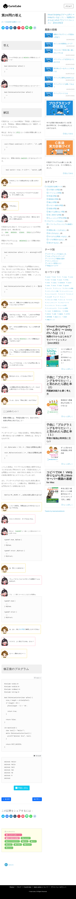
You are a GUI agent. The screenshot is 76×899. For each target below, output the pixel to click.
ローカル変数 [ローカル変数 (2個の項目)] (64, 308)
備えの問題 (53, 202)
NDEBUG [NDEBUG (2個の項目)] (62, 282)
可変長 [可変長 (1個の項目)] (66, 311)
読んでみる (68, 134)
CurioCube (27, 887)
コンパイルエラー (13, 841)
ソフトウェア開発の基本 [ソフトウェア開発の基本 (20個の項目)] (56, 258)
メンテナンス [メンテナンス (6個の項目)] (51, 305)
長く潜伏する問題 (13, 838)
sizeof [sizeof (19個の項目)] (69, 282)
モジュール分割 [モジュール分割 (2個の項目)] (61, 305)
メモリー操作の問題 (56, 205)
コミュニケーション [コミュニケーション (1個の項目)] (67, 291)
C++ (34, 841)
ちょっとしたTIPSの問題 (58, 218)
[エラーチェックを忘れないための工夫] (49, 60)
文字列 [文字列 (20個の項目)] (68, 314)
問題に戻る (21, 788)
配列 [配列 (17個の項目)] (65, 317)
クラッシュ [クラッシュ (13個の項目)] (58, 288)
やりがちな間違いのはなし (58, 236)
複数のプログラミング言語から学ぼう (64, 36)
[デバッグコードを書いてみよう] (49, 85)
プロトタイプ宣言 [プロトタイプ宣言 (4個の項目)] (52, 300)
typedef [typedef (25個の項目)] (67, 285)
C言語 (18, 844)
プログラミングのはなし (55, 221)
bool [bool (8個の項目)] (54, 277)
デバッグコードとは (61, 93)
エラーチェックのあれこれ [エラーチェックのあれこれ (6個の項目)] (56, 254)
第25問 (6, 799)
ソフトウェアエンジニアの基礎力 (61, 224)
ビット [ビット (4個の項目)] (64, 297)
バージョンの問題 (55, 193)
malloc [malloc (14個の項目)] (55, 282)
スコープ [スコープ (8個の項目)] (62, 294)
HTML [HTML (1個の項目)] (66, 280)
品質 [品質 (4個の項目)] (55, 314)
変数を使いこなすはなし (57, 230)
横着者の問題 (53, 199)
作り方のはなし (54, 233)
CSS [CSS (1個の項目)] (48, 280)
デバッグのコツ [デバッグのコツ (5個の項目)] (52, 261)
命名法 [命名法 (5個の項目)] (49, 314)
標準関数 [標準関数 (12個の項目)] (49, 317)
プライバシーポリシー (58, 887)
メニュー (68, 6)
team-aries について (41, 887)
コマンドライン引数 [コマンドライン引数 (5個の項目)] (52, 291)
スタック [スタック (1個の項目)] (70, 294)
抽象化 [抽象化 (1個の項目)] (61, 314)
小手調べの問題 (54, 190)
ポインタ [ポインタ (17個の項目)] (62, 300)
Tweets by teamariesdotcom (55, 511)
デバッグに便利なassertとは (64, 78)
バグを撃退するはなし (57, 239)
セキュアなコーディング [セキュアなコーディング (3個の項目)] (56, 256)
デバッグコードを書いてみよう (64, 85)
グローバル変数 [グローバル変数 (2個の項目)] (68, 288)
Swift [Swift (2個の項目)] (60, 285)
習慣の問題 (53, 208)
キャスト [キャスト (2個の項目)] (49, 288)
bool (25, 841)
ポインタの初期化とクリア (63, 43)
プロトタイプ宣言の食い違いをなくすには (64, 51)
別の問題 (22, 629)
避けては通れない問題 (57, 212)
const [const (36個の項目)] (71, 277)
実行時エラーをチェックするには (64, 70)
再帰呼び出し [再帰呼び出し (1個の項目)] (57, 311)
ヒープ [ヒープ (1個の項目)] (57, 297)
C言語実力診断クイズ (12, 22)
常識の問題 (53, 196)
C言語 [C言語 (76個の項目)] (54, 280)
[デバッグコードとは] (49, 94)
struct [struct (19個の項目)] (54, 285)
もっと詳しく (67, 369)
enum (28, 844)
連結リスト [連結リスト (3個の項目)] (58, 317)
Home (12, 887)
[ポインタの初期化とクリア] (49, 44)
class (9, 844)
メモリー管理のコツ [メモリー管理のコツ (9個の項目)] (54, 263)
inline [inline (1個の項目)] (48, 282)
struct (10, 848)
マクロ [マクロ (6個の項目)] (70, 300)
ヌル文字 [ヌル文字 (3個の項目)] (49, 297)
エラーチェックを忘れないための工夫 (64, 60)
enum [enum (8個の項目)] (60, 280)
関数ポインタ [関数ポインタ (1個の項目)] (51, 319)
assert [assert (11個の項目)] (48, 277)
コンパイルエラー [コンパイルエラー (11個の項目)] (52, 294)
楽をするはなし (54, 243)
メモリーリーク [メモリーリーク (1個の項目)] (64, 302)
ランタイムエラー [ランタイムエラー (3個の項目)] (52, 308)
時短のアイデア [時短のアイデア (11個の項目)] (52, 266)
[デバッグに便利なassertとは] (49, 78)
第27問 (37, 799)
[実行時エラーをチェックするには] (49, 69)
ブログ (18, 887)
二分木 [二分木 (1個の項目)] (49, 311)
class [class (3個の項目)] (65, 277)
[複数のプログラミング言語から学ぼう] (49, 35)
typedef (26, 838)
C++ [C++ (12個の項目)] (60, 277)
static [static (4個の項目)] (48, 285)
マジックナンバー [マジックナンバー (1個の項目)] (52, 302)
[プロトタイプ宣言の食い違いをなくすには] (49, 51)
